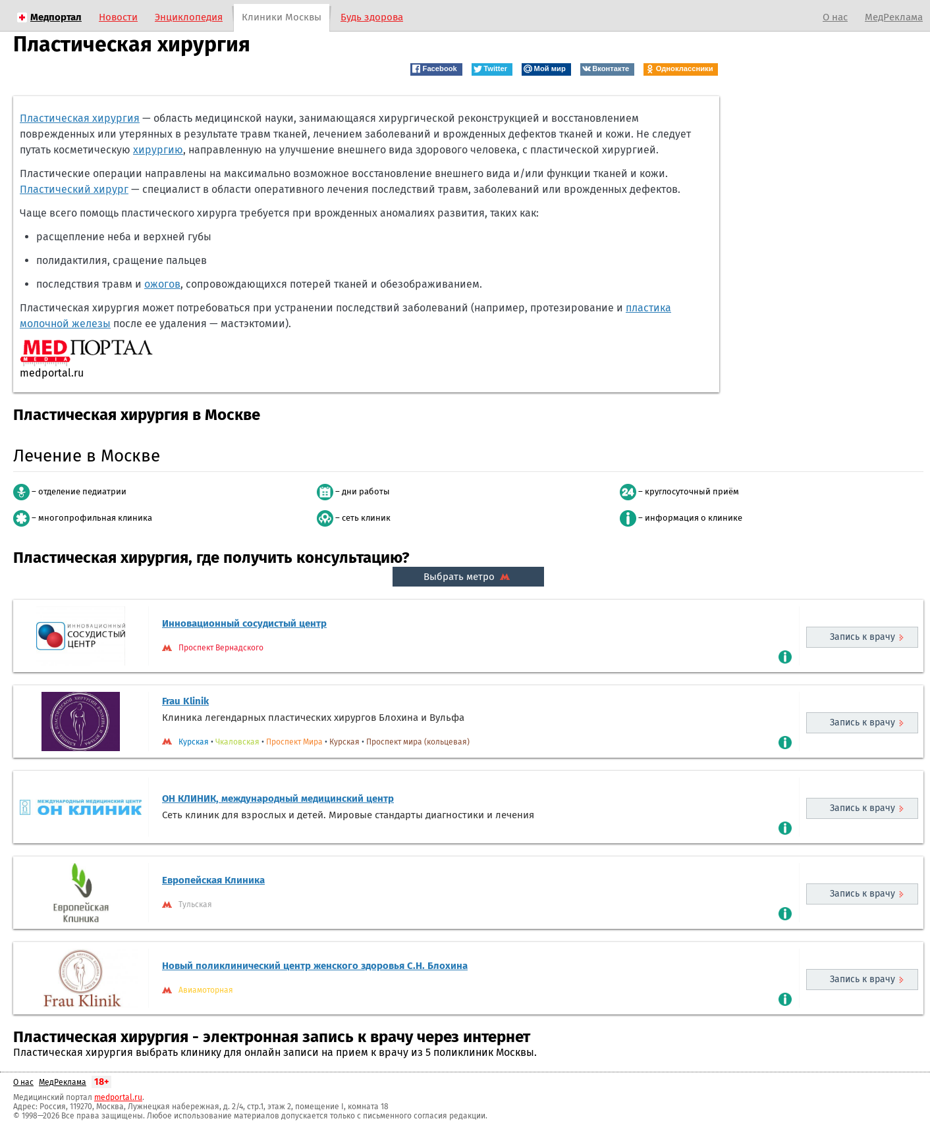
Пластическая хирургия (80, 118)
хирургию (158, 150)
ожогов (162, 284)
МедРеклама (894, 17)
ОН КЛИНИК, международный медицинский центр (278, 798)
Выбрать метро (468, 577)
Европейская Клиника (213, 880)
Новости (118, 17)
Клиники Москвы (281, 17)
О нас (835, 17)
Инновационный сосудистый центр (244, 623)
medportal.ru (118, 1097)
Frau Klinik (185, 701)
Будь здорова (372, 17)
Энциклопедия (189, 17)
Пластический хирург (74, 189)
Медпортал (56, 17)
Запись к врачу (862, 636)
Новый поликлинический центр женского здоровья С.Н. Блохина (315, 966)
